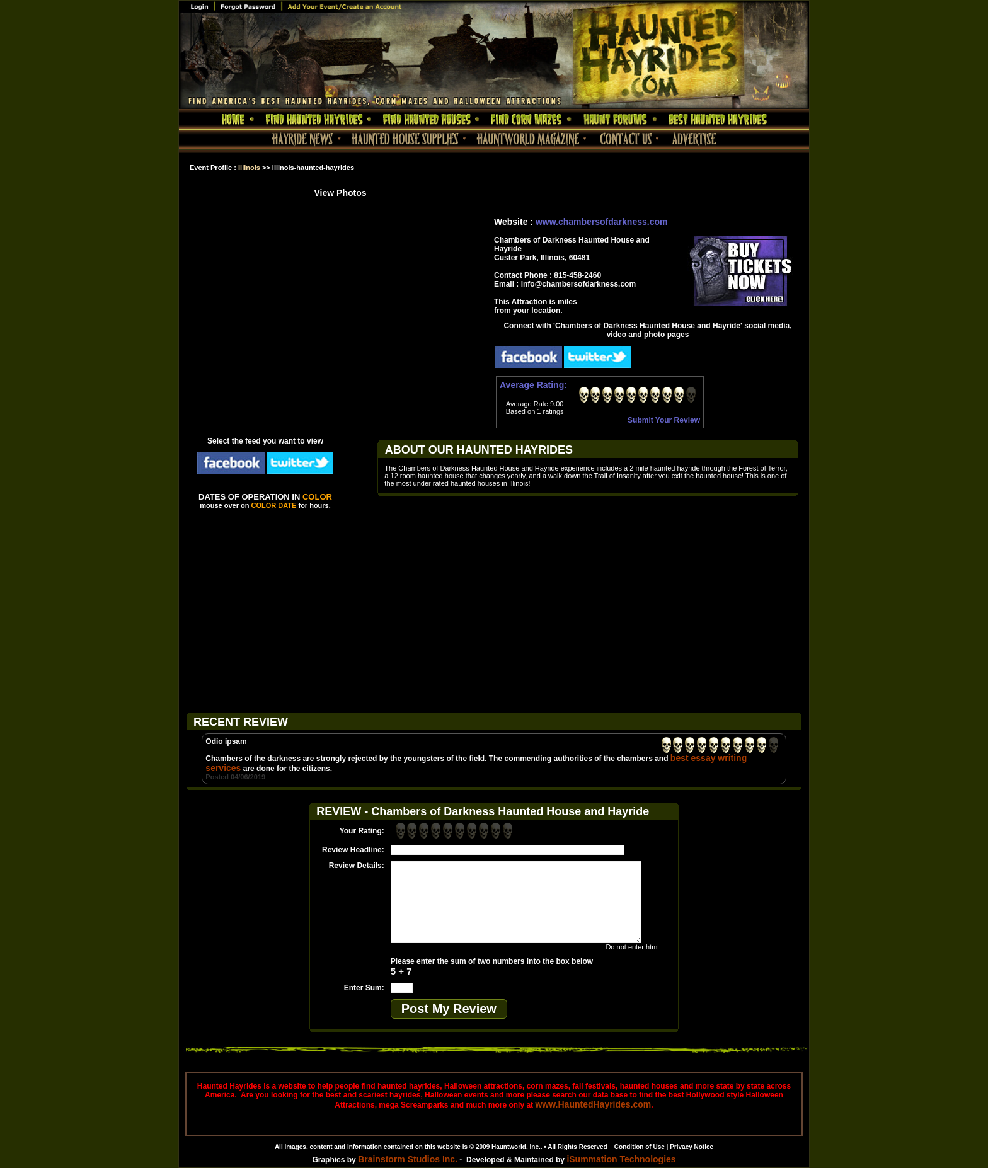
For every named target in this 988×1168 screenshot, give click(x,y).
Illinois (249, 167)
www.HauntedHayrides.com (593, 1104)
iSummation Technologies (620, 1159)
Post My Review (449, 1009)
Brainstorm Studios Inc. (407, 1159)
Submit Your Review (664, 420)
